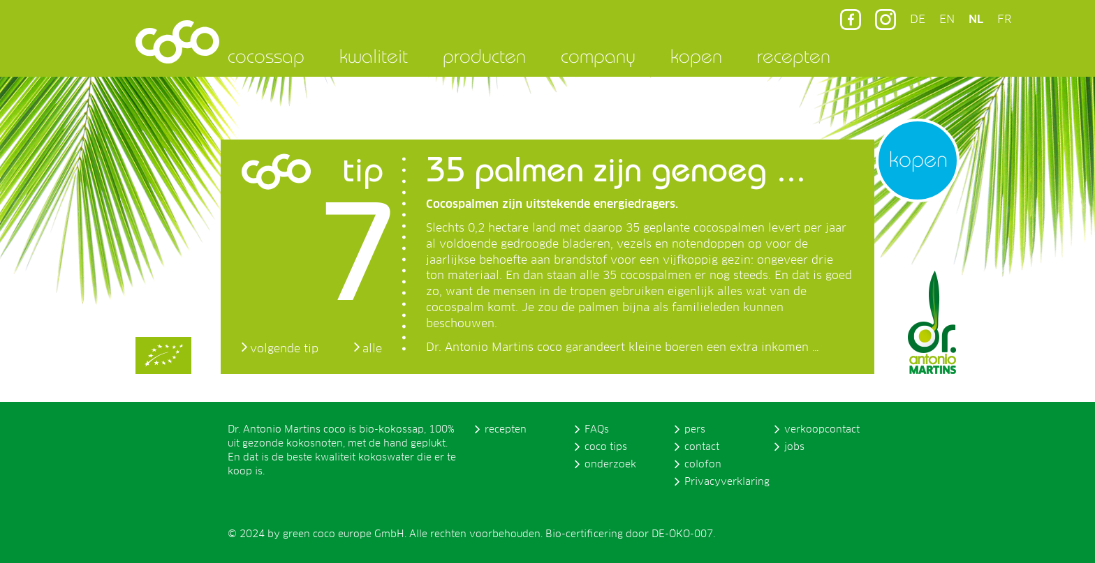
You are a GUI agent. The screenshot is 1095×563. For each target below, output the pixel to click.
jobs (794, 447)
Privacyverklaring (727, 482)
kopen (696, 56)
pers (694, 430)
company (598, 56)
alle (372, 348)
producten (484, 56)
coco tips (606, 447)
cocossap (266, 56)
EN (947, 19)
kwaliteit (373, 56)
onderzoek (610, 465)
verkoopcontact (822, 430)
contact (701, 447)
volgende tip (284, 348)
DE (917, 19)
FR (1004, 19)
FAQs (597, 430)
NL (976, 19)
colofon (702, 465)
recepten (793, 56)
